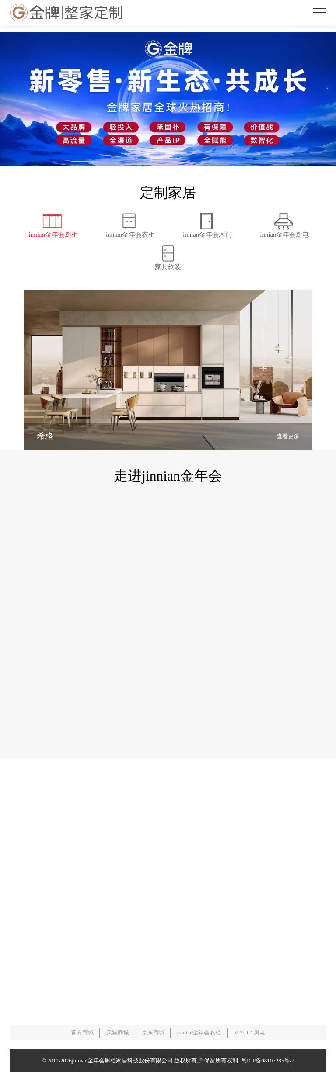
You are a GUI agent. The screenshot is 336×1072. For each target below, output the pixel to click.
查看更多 (287, 436)
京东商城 (153, 1032)
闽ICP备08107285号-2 (266, 1060)
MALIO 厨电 (249, 1032)
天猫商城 (117, 1032)
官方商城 (82, 1032)
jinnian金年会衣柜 (199, 1032)
